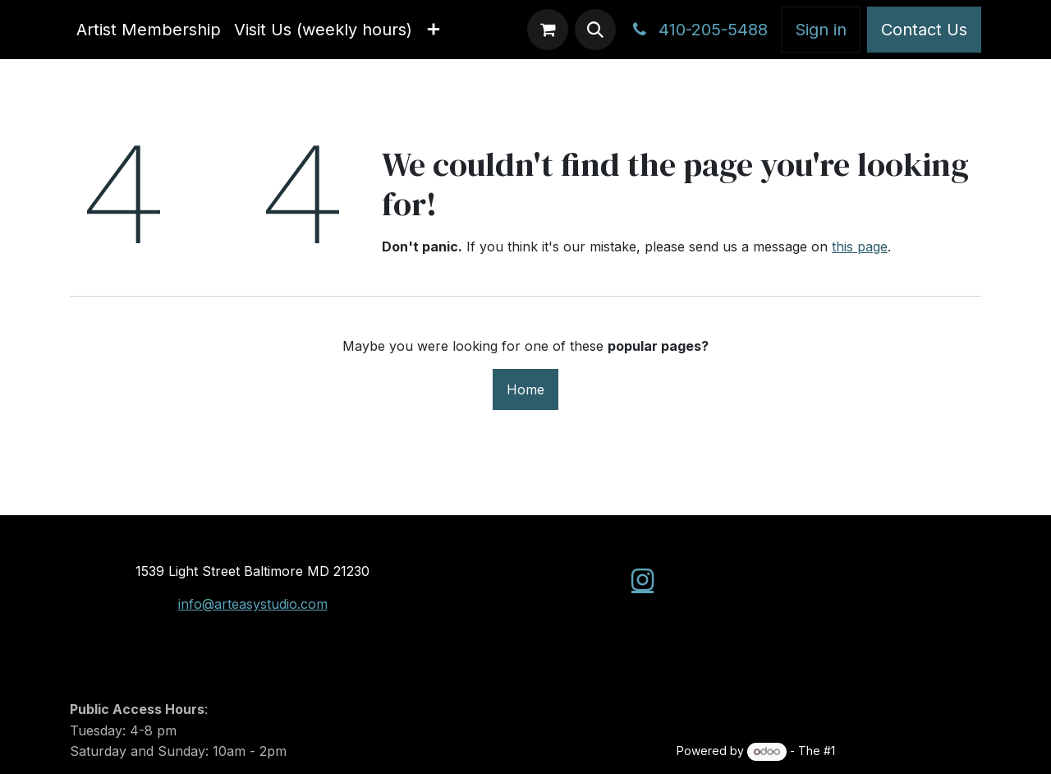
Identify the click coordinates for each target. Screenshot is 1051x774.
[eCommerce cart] (547, 29)
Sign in (821, 29)
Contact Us (924, 29)
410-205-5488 (698, 29)
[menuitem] (148, 29)
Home (525, 389)
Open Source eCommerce (909, 751)
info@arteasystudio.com (253, 604)
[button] (595, 29)
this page (860, 246)
